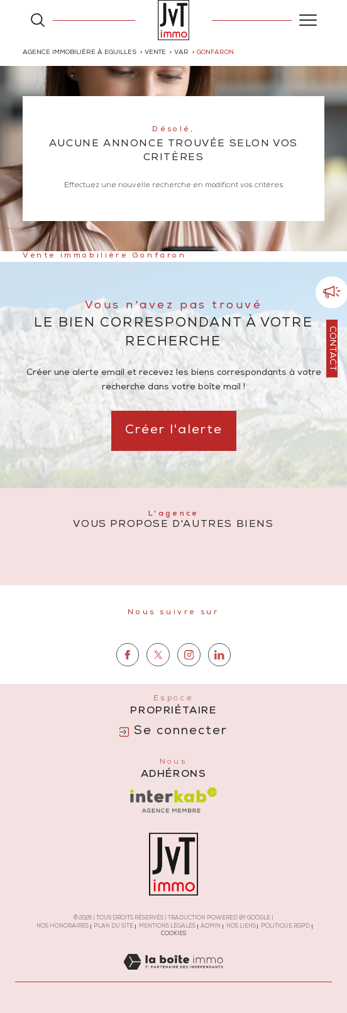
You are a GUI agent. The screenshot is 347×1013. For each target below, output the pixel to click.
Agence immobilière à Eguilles (79, 53)
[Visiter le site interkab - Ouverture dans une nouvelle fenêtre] (173, 800)
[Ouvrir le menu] (308, 20)
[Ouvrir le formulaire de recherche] (37, 20)
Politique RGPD (285, 926)
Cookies (174, 934)
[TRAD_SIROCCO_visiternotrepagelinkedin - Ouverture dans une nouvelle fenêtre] (219, 680)
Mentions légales (167, 926)
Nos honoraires (62, 926)
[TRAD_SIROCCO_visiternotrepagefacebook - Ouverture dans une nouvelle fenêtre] (128, 680)
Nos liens (241, 926)
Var (181, 53)
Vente (155, 53)
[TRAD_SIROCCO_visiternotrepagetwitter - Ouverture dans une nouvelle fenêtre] (158, 680)
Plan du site (113, 926)
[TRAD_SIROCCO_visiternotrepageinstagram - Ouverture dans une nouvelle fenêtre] (189, 680)
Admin (211, 926)
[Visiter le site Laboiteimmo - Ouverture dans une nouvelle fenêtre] (173, 976)
